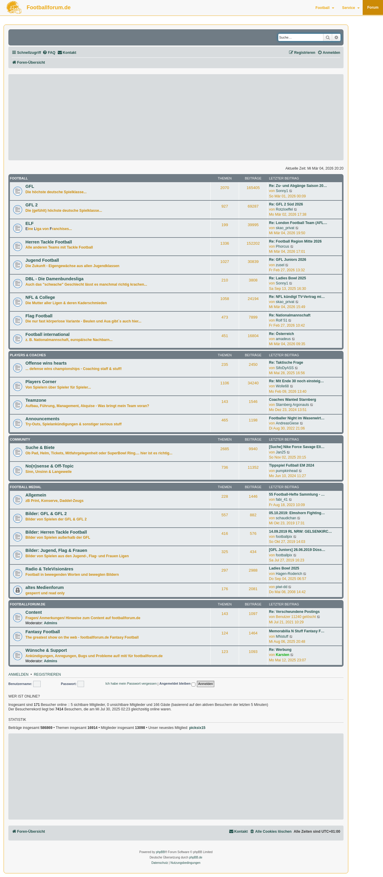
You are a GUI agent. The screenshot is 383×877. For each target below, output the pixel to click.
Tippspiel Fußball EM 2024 (291, 465)
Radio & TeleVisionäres (49, 569)
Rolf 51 (281, 320)
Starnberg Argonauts (292, 405)
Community (20, 439)
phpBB (160, 852)
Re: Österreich (281, 334)
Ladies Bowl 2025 (284, 568)
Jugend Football (42, 260)
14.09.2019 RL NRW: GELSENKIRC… (300, 531)
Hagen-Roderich (289, 574)
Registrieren (47, 675)
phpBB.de (195, 857)
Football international (47, 334)
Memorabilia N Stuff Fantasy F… (296, 631)
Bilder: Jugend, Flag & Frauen (56, 550)
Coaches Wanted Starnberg (292, 400)
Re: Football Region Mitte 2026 (295, 241)
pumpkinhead (287, 471)
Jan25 (281, 452)
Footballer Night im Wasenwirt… (297, 418)
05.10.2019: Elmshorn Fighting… (297, 513)
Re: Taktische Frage (286, 362)
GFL (29, 186)
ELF (29, 223)
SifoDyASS (285, 368)
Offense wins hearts (46, 363)
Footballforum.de (49, 7)
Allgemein (35, 495)
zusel (280, 265)
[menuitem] (48, 53)
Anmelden (18, 675)
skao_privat (285, 228)
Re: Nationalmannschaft (289, 315)
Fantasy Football (42, 631)
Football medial (25, 487)
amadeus (283, 339)
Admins (50, 623)
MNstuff (282, 636)
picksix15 (197, 728)
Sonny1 (282, 191)
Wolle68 (282, 386)
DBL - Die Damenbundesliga (54, 278)
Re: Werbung (280, 650)
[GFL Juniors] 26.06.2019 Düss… (297, 550)
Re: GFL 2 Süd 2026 (286, 204)
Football (324, 8)
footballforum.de (27, 604)
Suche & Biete (40, 447)
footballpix (284, 537)
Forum (373, 7)
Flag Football (38, 315)
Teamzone (35, 400)
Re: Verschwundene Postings (294, 612)
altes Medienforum (44, 587)
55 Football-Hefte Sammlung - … (297, 494)
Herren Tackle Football (48, 242)
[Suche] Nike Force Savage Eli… (297, 447)
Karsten (282, 655)
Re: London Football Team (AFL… (298, 223)
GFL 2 (31, 204)
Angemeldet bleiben (177, 684)
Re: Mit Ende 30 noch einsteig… (296, 381)
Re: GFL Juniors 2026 (287, 260)
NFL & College (40, 297)
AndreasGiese (287, 423)
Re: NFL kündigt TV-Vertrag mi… (297, 297)
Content (33, 612)
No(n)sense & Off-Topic (49, 466)
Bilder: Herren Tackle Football (56, 532)
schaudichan (286, 518)
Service (351, 8)
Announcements (42, 418)
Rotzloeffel (284, 209)
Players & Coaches (28, 355)
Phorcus (282, 246)
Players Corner (40, 381)
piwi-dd (281, 587)
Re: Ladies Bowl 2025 (287, 278)
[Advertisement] (176, 117)
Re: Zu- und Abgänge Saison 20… (298, 186)
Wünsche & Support (46, 650)
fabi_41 (282, 499)
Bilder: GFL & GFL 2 (46, 513)
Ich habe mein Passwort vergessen (130, 683)
